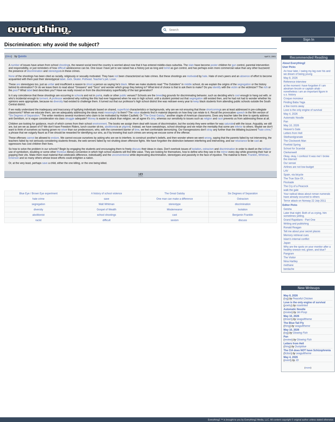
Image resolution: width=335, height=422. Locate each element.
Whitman (264, 154)
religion (208, 118)
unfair (51, 84)
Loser (113, 79)
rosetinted (302, 305)
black (124, 84)
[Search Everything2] (203, 29)
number (15, 65)
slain (191, 65)
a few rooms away (294, 106)
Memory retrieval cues (296, 235)
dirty (153, 118)
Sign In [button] (308, 39)
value (136, 112)
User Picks (288, 66)
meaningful (110, 112)
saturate (229, 123)
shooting (64, 65)
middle (188, 84)
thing (287, 325)
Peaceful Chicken (303, 298)
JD (297, 360)
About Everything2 (293, 63)
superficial (123, 109)
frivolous (61, 151)
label (62, 79)
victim (234, 87)
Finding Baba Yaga (294, 102)
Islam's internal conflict (296, 239)
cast (256, 140)
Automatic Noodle (294, 117)
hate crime (265, 129)
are (18, 84)
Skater (77, 79)
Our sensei (290, 163)
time (137, 129)
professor (57, 98)
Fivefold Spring (292, 144)
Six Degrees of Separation (24, 115)
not (116, 76)
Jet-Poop (302, 312)
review (288, 312)
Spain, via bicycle (293, 174)
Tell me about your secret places (302, 231)
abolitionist (111, 126)
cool (237, 95)
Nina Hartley (291, 261)
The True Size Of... (294, 178)
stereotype (54, 71)
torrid (167, 68)
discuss (136, 148)
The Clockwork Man (295, 140)
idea (8, 56)
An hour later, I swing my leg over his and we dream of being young (307, 73)
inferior (239, 126)
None (12, 76)
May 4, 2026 (291, 113)
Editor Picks (289, 205)
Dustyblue (300, 346)
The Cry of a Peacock (296, 186)
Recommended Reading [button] (309, 57)
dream (288, 319)
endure (55, 137)
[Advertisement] (167, 10)
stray (209, 129)
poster (214, 65)
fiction (287, 353)
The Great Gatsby (154, 115)
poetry (287, 305)
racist (38, 220)
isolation (196, 148)
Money (92, 118)
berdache (289, 268)
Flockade (289, 182)
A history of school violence (106, 193)
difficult (62, 68)
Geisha (288, 209)
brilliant (266, 148)
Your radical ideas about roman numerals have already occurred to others (307, 195)
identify (217, 87)
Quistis (22, 56)
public (123, 95)
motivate (192, 76)
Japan (287, 242)
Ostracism (242, 198)
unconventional (120, 154)
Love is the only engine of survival (303, 109)
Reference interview (295, 81)
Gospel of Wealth (106, 209)
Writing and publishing (296, 223)
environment (100, 123)
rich (265, 87)
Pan (286, 121)
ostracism (208, 148)
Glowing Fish (300, 332)
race (220, 118)
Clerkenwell (290, 152)
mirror (224, 151)
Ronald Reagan (292, 227)
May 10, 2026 (291, 125)
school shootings (106, 214)
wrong (208, 137)
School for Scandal (294, 148)
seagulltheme (304, 319)
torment (43, 98)
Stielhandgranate (293, 136)
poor (15, 90)
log (286, 298)
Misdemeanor (174, 209)
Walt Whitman (107, 204)
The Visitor (290, 257)
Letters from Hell (293, 133)
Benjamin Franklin (242, 214)
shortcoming (213, 109)
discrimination (35, 71)
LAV (286, 170)
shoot (89, 84)
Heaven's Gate (292, 129)
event (287, 360)
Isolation (243, 209)
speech (241, 112)
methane (289, 265)
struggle (69, 118)
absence (245, 76)
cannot (30, 137)
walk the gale (291, 190)
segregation (244, 84)
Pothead (87, 79)
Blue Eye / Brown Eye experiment (38, 193)
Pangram (289, 253)
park (98, 95)
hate (204, 76)
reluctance (241, 140)
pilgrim (125, 126)
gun (234, 65)
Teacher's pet (100, 79)
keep (196, 101)
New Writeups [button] (309, 288)
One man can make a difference (174, 198)
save (44, 163)
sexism (175, 220)
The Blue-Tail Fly (294, 322)
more (307, 367)
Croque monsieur (293, 98)
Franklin (252, 154)
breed (159, 95)
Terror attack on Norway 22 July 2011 (305, 200)
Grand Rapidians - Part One (299, 219)
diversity (58, 101)
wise (63, 129)
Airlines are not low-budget (299, 166)
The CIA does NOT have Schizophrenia (307, 350)
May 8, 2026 (291, 77)
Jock (69, 79)
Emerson (14, 157)
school (78, 95)
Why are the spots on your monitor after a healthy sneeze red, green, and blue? (307, 248)
